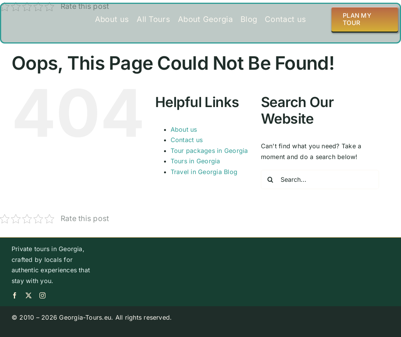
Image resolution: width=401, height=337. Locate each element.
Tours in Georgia (195, 161)
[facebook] (15, 295)
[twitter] (28, 295)
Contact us (187, 140)
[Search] (270, 179)
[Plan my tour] (365, 19)
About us (184, 129)
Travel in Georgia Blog (204, 172)
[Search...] (320, 179)
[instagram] (42, 295)
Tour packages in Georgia (209, 150)
